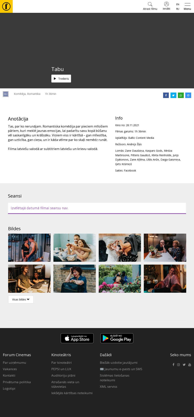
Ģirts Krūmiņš (123, 164)
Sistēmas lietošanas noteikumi (114, 377)
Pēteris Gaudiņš (140, 155)
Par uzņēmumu (14, 362)
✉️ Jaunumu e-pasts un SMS (121, 369)
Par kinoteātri (61, 362)
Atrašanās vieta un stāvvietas (65, 384)
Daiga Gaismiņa (170, 159)
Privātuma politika (17, 382)
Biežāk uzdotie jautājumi (119, 362)
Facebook (130, 170)
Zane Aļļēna (137, 159)
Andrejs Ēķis (134, 144)
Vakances (10, 369)
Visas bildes (21, 299)
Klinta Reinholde (161, 155)
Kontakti (9, 375)
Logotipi (9, 388)
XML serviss (108, 386)
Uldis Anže (152, 159)
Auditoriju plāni (63, 375)
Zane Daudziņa (134, 150)
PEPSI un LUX (61, 369)
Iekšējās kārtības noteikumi (72, 393)
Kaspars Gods (153, 150)
